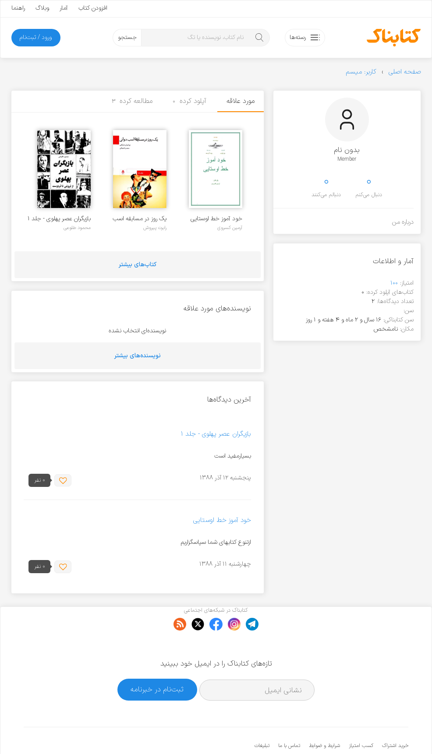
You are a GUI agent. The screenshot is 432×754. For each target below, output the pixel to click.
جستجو (127, 37)
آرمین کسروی (229, 227)
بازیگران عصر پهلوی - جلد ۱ (59, 218)
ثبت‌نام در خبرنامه (157, 662)
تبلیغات (262, 719)
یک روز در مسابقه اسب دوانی (139, 218)
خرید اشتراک (395, 719)
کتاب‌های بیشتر (137, 264)
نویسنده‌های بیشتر (137, 355)
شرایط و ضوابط (324, 719)
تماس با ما (289, 719)
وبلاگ (42, 8)
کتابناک (362, 732)
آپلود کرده (189, 101)
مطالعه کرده (132, 101)
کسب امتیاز (361, 719)
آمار (64, 8)
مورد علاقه (241, 101)
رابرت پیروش (154, 227)
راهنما (18, 8)
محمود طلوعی (77, 227)
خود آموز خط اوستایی (216, 218)
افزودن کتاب (92, 8)
